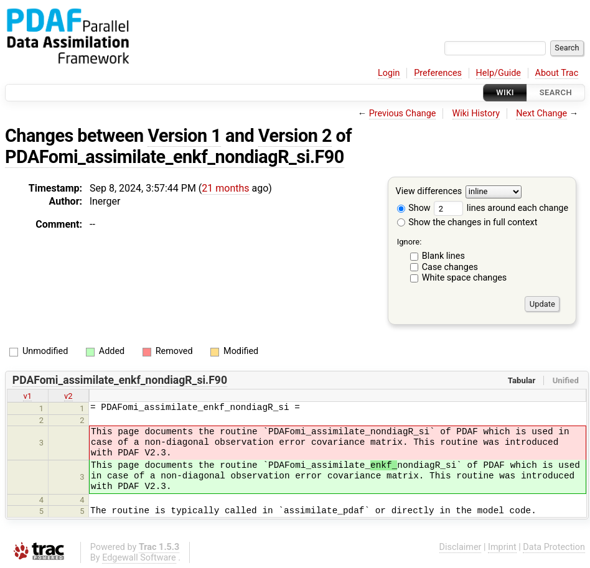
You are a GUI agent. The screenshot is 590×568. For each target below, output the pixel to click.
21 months (225, 188)
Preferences (438, 73)
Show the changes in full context (467, 222)
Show (414, 208)
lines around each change (501, 208)
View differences (429, 192)
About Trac (557, 73)
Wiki (505, 92)
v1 (27, 396)
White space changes (464, 277)
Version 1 (184, 135)
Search (556, 92)
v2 (68, 396)
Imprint (502, 547)
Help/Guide (498, 73)
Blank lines (443, 256)
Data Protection (554, 547)
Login (389, 73)
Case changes (450, 267)
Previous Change (402, 113)
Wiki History (476, 113)
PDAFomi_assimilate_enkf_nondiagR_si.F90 (174, 156)
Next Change (541, 113)
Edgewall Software (139, 557)
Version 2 (295, 135)
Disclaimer (460, 547)
